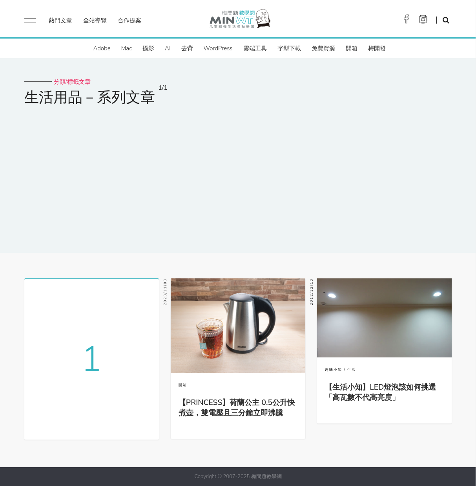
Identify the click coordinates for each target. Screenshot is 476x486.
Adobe (101, 48)
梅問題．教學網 (239, 20)
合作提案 (129, 20)
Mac (126, 48)
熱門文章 (60, 20)
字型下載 (289, 48)
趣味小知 (333, 369)
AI (168, 48)
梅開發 (377, 48)
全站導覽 (95, 20)
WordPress (218, 48)
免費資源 (323, 48)
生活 (351, 369)
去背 (187, 48)
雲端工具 (255, 48)
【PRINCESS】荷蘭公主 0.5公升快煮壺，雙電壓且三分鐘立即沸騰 (237, 408)
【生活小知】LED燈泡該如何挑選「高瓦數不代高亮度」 (380, 392)
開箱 (351, 48)
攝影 (148, 48)
